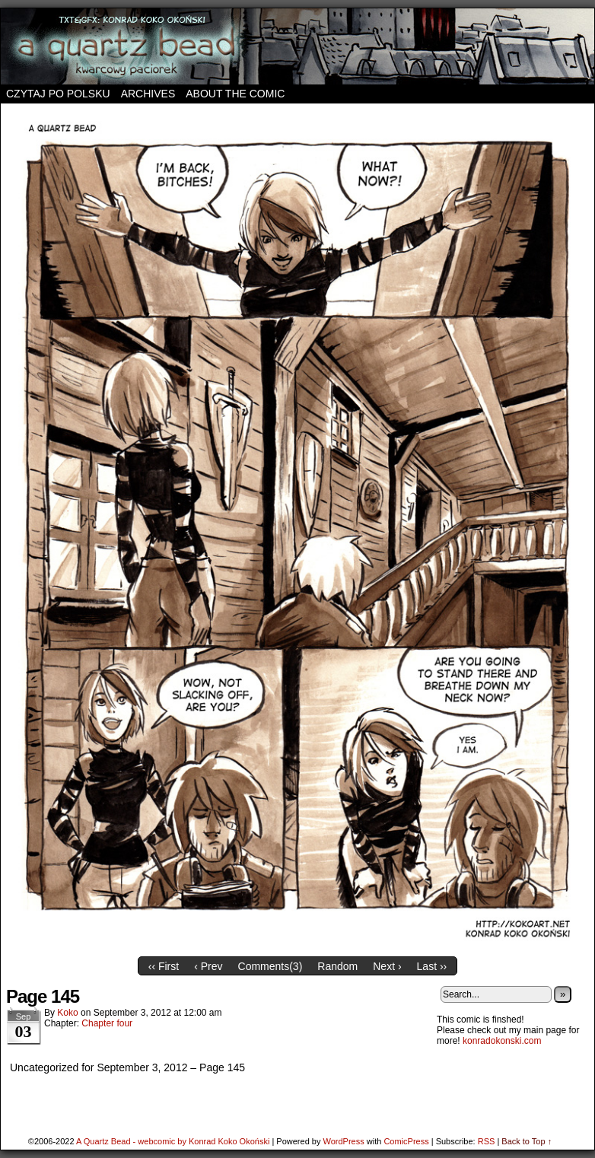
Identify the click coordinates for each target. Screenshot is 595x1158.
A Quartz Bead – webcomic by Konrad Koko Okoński (297, 46)
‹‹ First (163, 966)
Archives (148, 93)
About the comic (235, 93)
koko (67, 1012)
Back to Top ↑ (526, 1141)
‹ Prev (208, 966)
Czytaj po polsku (58, 93)
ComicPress (405, 1141)
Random (337, 966)
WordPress (343, 1141)
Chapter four (106, 1023)
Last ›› (432, 966)
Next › (387, 966)
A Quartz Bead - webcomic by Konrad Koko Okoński (172, 1141)
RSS (486, 1141)
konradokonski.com (502, 1041)
